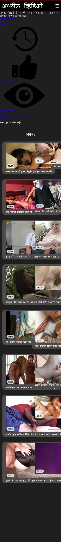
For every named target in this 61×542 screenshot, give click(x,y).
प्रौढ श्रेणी (4, 113)
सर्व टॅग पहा (23, 116)
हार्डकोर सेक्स (6, 25)
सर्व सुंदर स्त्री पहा (9, 116)
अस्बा (2, 22)
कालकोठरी (4, 119)
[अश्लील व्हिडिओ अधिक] (57, 6)
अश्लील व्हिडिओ (8, 19)
